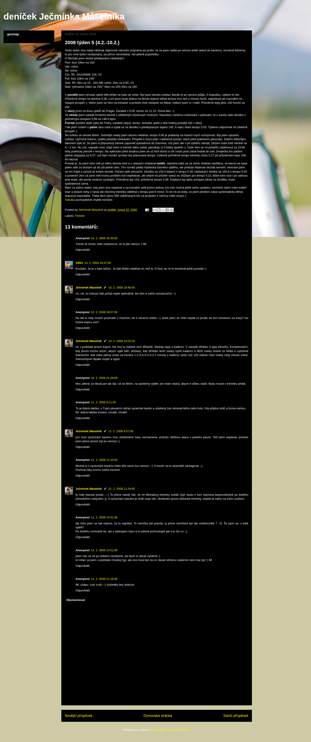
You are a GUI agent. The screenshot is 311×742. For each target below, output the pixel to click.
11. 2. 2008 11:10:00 (104, 460)
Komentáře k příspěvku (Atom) (170, 730)
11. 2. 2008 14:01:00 (104, 517)
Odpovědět (83, 249)
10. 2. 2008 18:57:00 (104, 312)
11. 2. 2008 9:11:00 (103, 402)
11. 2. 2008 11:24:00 (121, 488)
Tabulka (70, 199)
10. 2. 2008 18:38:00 (104, 238)
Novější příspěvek (78, 716)
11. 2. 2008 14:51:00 (104, 550)
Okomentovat (75, 600)
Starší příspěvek (235, 716)
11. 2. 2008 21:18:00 (104, 579)
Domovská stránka (158, 716)
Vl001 (79, 263)
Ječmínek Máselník (89, 287)
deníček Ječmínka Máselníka (64, 16)
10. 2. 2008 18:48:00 (121, 287)
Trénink (79, 215)
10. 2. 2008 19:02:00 (121, 341)
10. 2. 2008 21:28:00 (104, 378)
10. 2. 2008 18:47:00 (97, 263)
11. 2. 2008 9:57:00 (120, 431)
